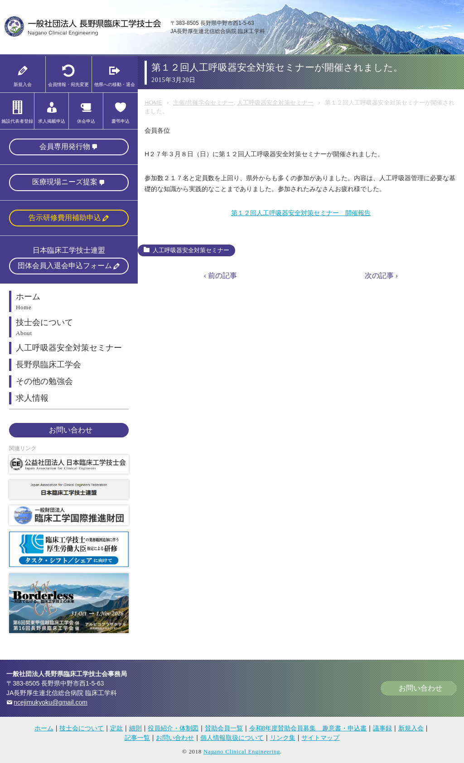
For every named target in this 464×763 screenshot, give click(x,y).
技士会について (81, 728)
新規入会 (411, 728)
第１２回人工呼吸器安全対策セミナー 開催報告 (301, 212)
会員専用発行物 (64, 146)
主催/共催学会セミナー (203, 102)
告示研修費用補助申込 (65, 217)
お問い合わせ (70, 430)
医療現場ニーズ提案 (64, 182)
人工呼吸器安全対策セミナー (275, 102)
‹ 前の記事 (220, 275)
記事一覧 (137, 737)
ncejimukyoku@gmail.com (50, 702)
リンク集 (282, 737)
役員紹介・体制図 (173, 728)
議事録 (382, 728)
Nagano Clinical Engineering (241, 751)
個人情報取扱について (232, 737)
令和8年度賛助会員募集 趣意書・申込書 (308, 728)
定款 (116, 728)
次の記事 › (381, 275)
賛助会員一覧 (224, 728)
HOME (153, 102)
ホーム (43, 728)
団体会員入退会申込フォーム (65, 265)
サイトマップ (320, 737)
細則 (135, 728)
